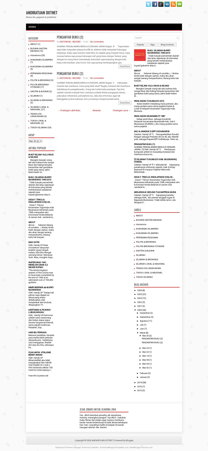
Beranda (32, 26)
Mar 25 (145, 348)
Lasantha (94, 447)
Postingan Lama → (122, 110)
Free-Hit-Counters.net (38, 375)
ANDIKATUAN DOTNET (41, 12)
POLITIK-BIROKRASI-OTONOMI (150, 246)
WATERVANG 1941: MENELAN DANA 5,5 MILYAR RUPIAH (38, 264)
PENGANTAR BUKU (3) (70, 37)
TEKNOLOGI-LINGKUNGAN (37, 115)
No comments (97, 41)
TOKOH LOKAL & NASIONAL (38, 121)
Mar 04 (145, 364)
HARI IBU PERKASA (37, 332)
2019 (139, 382)
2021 (139, 306)
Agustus (144, 321)
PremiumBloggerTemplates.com (114, 447)
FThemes (69, 447)
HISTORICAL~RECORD (70, 41)
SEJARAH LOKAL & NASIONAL (39, 108)
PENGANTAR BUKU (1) (144, 144)
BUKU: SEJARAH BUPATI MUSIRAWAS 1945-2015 (39, 178)
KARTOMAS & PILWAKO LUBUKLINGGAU (39, 311)
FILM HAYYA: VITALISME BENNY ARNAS (39, 353)
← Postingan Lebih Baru (69, 110)
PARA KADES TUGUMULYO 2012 (149, 101)
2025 (139, 294)
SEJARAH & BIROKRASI (41, 100)
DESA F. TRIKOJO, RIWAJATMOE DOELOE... (39, 200)
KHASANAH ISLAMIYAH (41, 60)
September (145, 317)
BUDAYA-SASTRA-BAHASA (149, 220)
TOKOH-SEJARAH (38, 127)
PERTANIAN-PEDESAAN (41, 73)
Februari (144, 373)
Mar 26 (145, 335)
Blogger (129, 440)
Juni (142, 328)
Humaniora (35, 55)
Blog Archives (167, 45)
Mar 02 (145, 367)
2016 (139, 386)
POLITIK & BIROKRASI (40, 80)
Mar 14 (145, 356)
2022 (139, 302)
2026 (139, 290)
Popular (140, 45)
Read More (125, 66)
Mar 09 (145, 360)
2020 (139, 310)
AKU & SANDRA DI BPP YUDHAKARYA (151, 131)
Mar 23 (145, 352)
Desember (145, 313)
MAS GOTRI (33, 242)
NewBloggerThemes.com (141, 447)
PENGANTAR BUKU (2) (70, 73)
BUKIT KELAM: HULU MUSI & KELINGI (151, 86)
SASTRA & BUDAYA (39, 91)
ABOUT (33, 44)
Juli (141, 325)
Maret (142, 333)
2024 (139, 298)
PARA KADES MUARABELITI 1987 (149, 116)
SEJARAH (35, 96)
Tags (152, 45)
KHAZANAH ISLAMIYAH (41, 66)
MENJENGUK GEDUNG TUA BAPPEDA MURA (155, 192)
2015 (139, 390)
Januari (143, 377)
